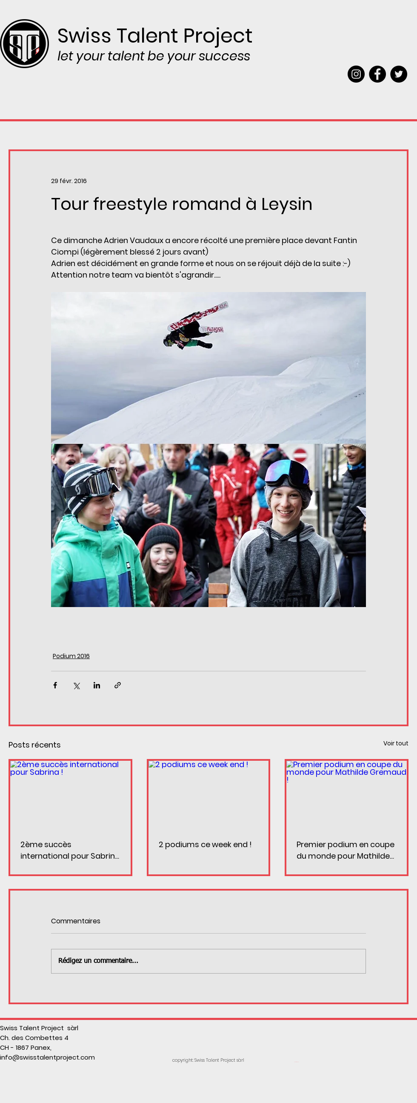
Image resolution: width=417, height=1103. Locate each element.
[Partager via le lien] (118, 685)
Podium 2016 (71, 656)
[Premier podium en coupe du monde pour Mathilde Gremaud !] (346, 794)
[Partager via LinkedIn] (97, 685)
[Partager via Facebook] (55, 685)
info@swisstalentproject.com (47, 1057)
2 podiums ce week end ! (205, 844)
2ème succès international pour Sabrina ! (70, 850)
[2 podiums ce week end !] (209, 794)
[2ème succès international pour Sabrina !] (70, 794)
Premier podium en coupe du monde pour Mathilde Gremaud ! (345, 850)
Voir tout (395, 743)
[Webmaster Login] (296, 1062)
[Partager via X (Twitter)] (76, 685)
